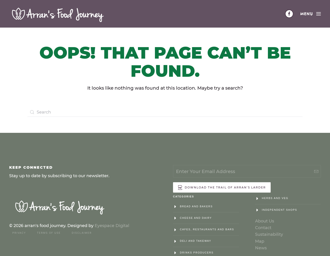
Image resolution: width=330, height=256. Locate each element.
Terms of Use (49, 232)
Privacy (19, 232)
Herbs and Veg (275, 198)
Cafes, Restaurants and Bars (207, 229)
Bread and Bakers (196, 206)
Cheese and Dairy (196, 217)
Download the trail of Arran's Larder (222, 187)
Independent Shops (279, 209)
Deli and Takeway (195, 240)
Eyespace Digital (112, 225)
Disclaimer (82, 232)
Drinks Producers (197, 252)
